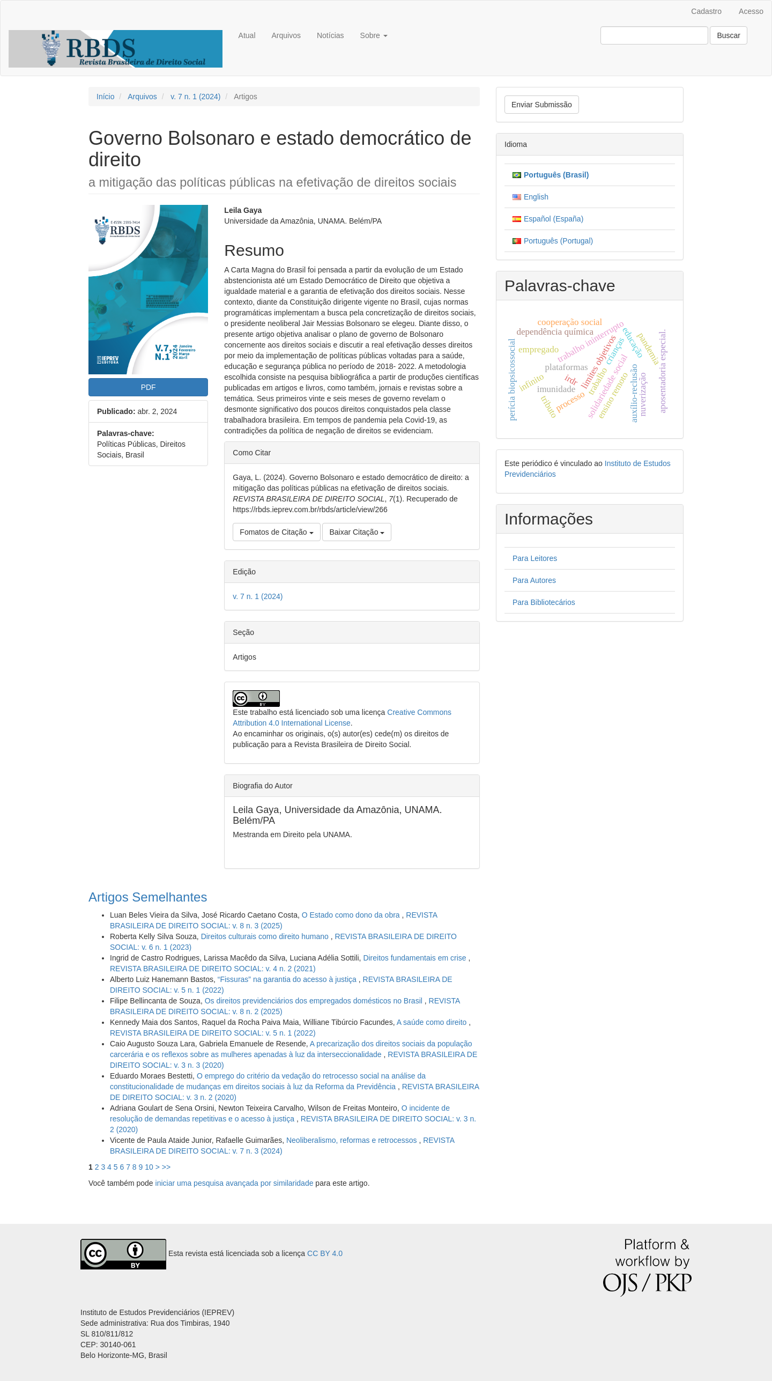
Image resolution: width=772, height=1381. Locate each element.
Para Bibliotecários (544, 602)
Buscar (728, 35)
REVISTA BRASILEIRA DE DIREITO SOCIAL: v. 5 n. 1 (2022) (213, 1033)
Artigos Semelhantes (147, 897)
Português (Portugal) (558, 241)
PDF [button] (148, 387)
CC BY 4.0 (325, 1253)
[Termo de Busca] (654, 35)
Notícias (330, 35)
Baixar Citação (356, 532)
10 (149, 1167)
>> (166, 1167)
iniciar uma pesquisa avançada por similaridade (234, 1183)
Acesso (751, 11)
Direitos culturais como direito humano (266, 936)
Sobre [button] (374, 35)
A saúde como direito (433, 1022)
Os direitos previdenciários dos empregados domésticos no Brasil (315, 1000)
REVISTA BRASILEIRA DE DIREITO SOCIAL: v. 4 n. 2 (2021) (213, 968)
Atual (247, 35)
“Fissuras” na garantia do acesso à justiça (288, 979)
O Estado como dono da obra (352, 915)
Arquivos (286, 35)
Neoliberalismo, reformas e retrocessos (352, 1140)
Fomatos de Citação (276, 532)
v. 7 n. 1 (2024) (195, 96)
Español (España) (553, 219)
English (536, 197)
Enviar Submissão (541, 104)
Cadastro (706, 11)
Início (105, 96)
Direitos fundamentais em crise (415, 958)
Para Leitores (535, 558)
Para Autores (534, 580)
